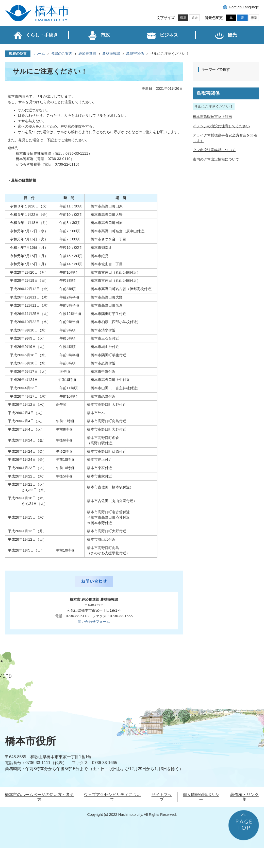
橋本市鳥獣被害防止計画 (212, 117)
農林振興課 (111, 53)
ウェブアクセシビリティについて (112, 797)
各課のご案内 (61, 53)
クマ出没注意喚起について (214, 150)
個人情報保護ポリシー (201, 797)
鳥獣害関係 (135, 53)
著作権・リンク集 (244, 797)
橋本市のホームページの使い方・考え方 (39, 797)
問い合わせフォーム (94, 622)
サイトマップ (162, 797)
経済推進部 (87, 53)
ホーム (39, 53)
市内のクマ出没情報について (216, 159)
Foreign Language (244, 7)
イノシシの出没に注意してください (221, 126)
